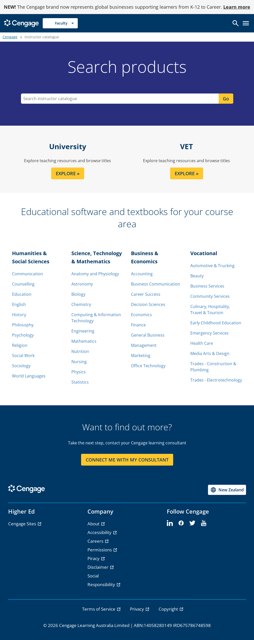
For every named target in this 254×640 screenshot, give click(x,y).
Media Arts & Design (209, 353)
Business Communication (155, 284)
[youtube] (204, 523)
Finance (138, 325)
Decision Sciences (148, 304)
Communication (27, 274)
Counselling (23, 284)
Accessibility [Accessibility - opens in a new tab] (100, 532)
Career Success (145, 294)
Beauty (197, 276)
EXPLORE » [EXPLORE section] (68, 173)
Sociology (21, 366)
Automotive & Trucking (212, 265)
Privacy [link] (137, 609)
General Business (147, 335)
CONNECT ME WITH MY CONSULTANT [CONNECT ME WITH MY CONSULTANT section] (127, 460)
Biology (78, 294)
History (19, 314)
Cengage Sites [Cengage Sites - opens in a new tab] (22, 524)
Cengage (10, 36)
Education (21, 294)
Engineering (82, 331)
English (19, 304)
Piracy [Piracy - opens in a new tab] (94, 558)
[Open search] (235, 23)
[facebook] (181, 523)
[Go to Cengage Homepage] (21, 22)
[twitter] (192, 523)
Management (144, 345)
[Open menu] (246, 23)
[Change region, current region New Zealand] (227, 490)
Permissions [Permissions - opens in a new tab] (100, 550)
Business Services (207, 286)
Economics (141, 314)
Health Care (201, 343)
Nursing (79, 361)
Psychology (23, 335)
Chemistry (81, 304)
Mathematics (83, 341)
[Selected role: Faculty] (60, 23)
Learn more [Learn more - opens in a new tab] (236, 7)
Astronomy (82, 284)
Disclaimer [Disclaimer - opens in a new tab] (98, 567)
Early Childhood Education (215, 323)
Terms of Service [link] (99, 609)
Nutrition (80, 351)
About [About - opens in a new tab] (94, 524)
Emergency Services (209, 333)
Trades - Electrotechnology (216, 380)
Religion (19, 345)
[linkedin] (170, 523)
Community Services (210, 296)
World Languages (29, 376)
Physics (78, 372)
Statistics (80, 382)
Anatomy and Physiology (95, 274)
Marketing (140, 355)
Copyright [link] (169, 609)
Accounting (142, 274)
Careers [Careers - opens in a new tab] (95, 541)
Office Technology (148, 366)
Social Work (23, 355)
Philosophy (23, 325)
